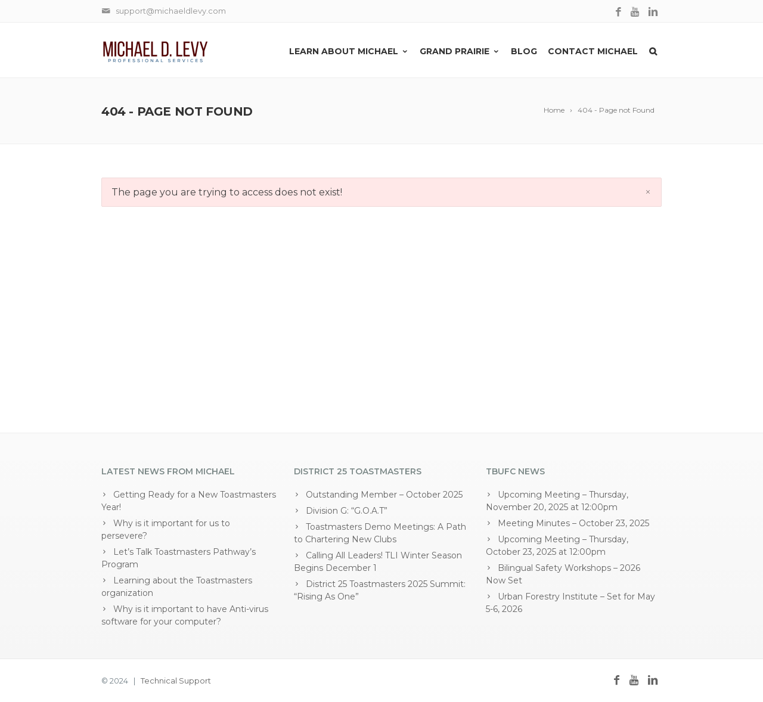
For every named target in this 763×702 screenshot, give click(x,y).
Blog (524, 51)
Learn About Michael (349, 51)
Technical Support (176, 680)
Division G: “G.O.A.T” (346, 510)
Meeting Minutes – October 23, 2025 (573, 523)
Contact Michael (593, 51)
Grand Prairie (460, 51)
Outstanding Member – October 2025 (384, 494)
